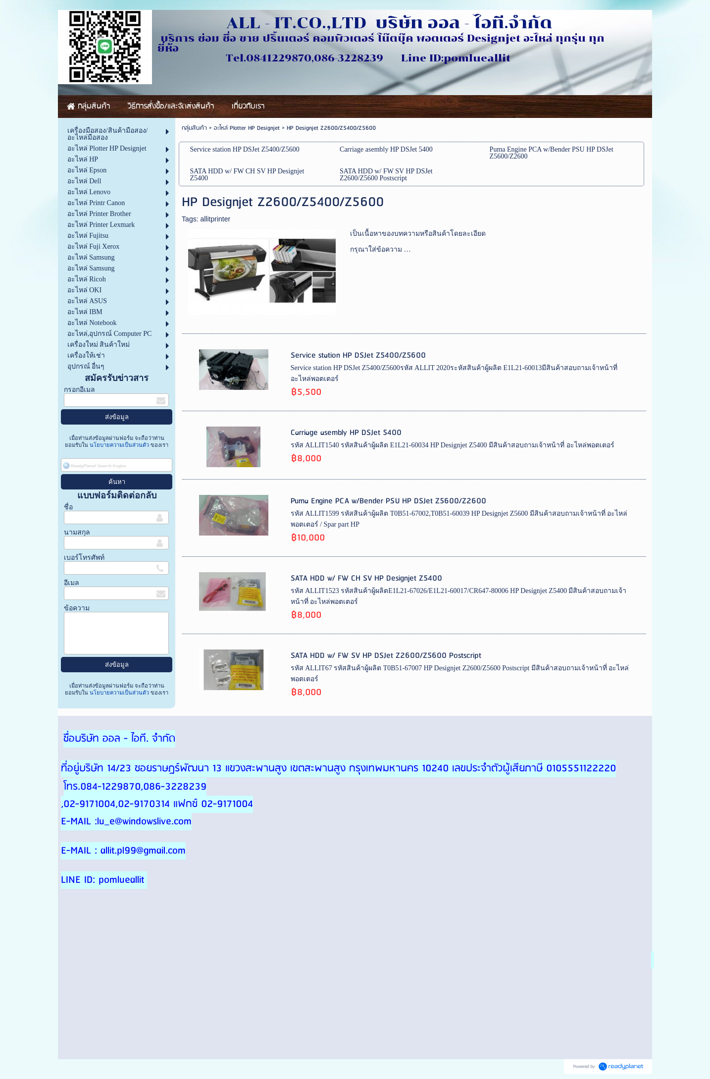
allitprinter (215, 219)
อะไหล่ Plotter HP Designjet (247, 128)
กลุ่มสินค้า (194, 128)
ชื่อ (68, 507)
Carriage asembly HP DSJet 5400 (346, 432)
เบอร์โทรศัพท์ (84, 557)
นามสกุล (77, 532)
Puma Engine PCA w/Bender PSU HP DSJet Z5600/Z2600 (388, 501)
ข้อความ (77, 608)
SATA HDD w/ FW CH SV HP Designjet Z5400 (366, 578)
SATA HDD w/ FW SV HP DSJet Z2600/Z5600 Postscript (386, 655)
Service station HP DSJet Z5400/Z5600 (358, 355)
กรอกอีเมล (79, 389)
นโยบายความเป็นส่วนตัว (119, 445)
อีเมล (71, 583)
